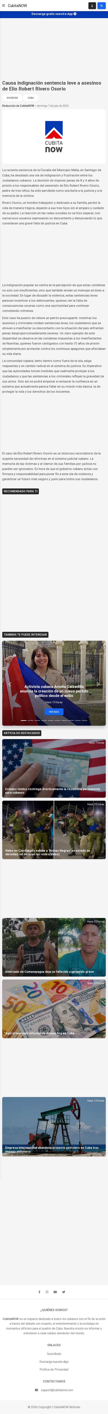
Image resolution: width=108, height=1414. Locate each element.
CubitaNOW (17, 5)
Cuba (31, 98)
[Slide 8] (71, 720)
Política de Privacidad (54, 1369)
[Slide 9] (78, 720)
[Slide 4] (44, 720)
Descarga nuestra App (54, 1362)
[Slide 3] (37, 720)
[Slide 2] (30, 720)
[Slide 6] (57, 720)
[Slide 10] (84, 720)
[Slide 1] (23, 720)
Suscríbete (54, 1354)
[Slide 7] (64, 720)
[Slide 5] (51, 720)
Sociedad (12, 98)
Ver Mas (54, 712)
